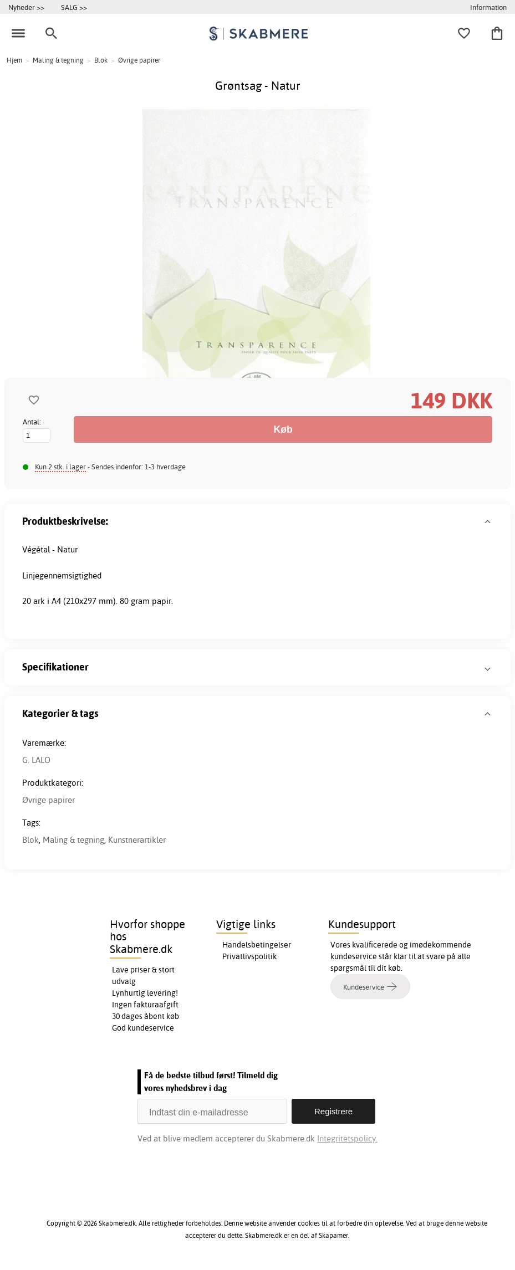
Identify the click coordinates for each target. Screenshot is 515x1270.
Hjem (14, 60)
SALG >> (74, 7)
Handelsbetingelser (256, 945)
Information (488, 7)
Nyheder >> (26, 7)
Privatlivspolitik (249, 956)
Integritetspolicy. (347, 1138)
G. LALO (36, 760)
